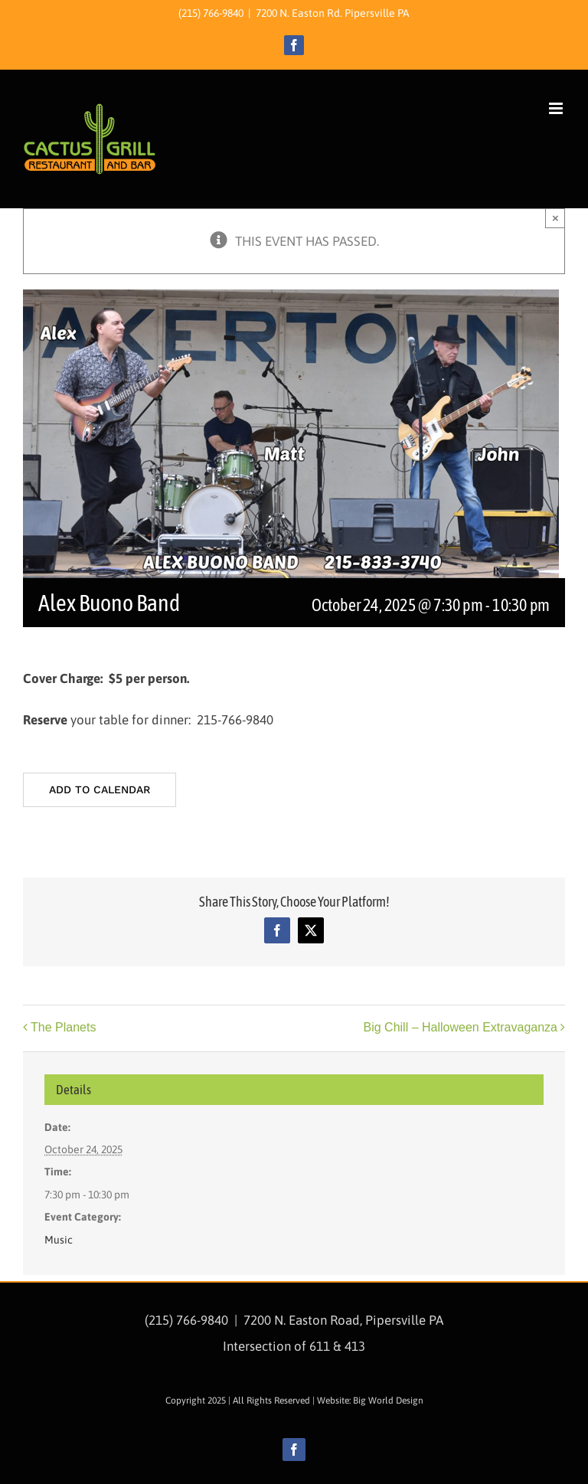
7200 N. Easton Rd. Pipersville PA (333, 13)
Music (58, 1240)
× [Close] (555, 217)
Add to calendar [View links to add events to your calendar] (99, 789)
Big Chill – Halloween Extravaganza (460, 1028)
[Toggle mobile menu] (557, 108)
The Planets (63, 1028)
